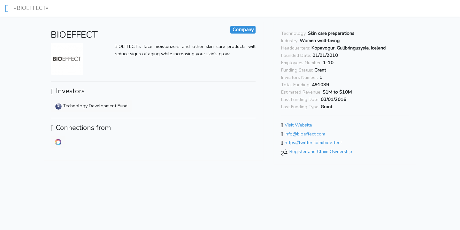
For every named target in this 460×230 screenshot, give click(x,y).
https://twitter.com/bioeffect (313, 143)
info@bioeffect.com (305, 134)
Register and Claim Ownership (320, 151)
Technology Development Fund (91, 106)
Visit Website (298, 125)
